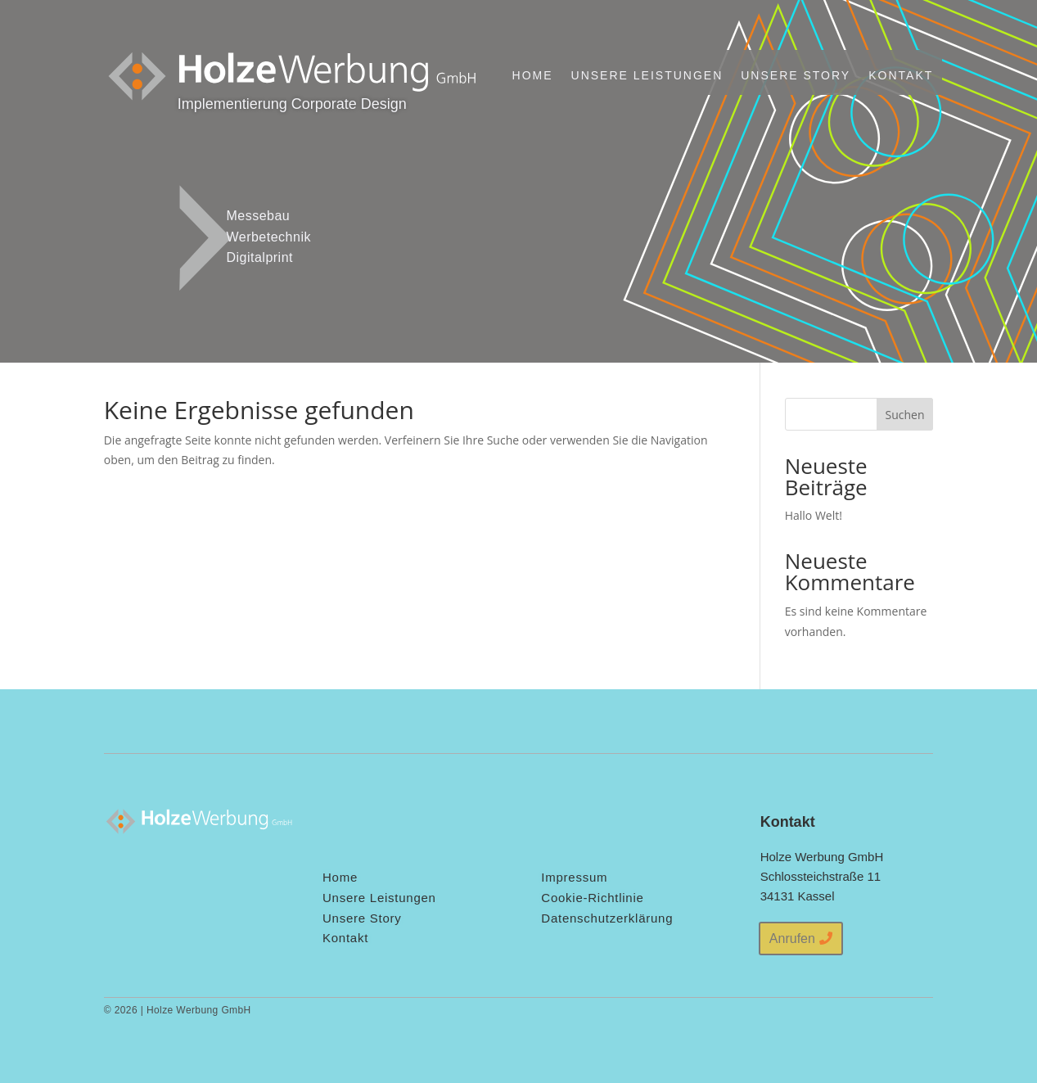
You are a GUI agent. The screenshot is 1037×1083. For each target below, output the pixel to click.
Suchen (904, 414)
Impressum (574, 877)
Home (532, 75)
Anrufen (792, 938)
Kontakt (900, 75)
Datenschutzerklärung (607, 918)
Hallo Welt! (813, 515)
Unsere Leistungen (647, 75)
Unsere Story (795, 75)
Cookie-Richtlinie (592, 898)
